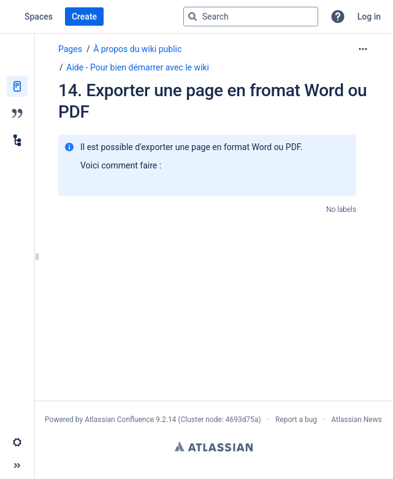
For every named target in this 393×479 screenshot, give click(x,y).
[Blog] (17, 113)
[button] (337, 16)
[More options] (363, 49)
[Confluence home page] (12, 16)
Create (84, 16)
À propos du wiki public (137, 49)
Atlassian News (356, 419)
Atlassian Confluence (119, 419)
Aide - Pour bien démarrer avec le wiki (137, 67)
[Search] (192, 16)
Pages (70, 49)
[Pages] (17, 86)
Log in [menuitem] (369, 16)
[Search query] (250, 16)
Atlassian (214, 446)
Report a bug (296, 419)
